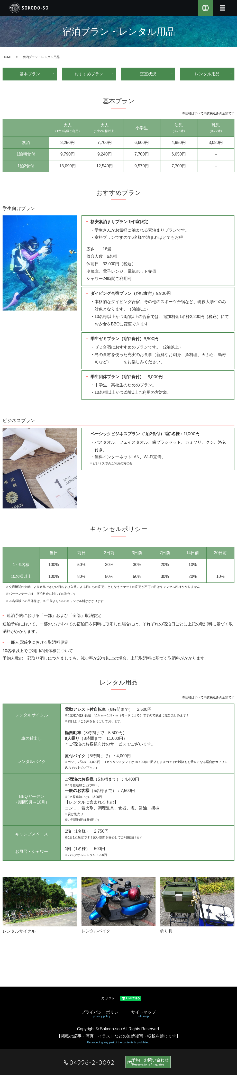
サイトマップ (143, 1014)
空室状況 (151, 74)
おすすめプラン (92, 74)
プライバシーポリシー (101, 1014)
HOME (7, 57)
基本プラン (33, 74)
